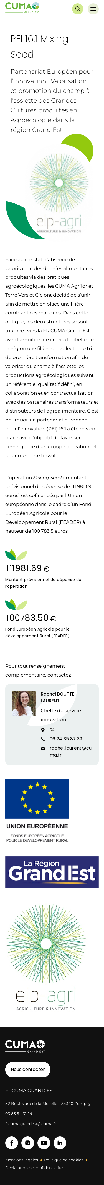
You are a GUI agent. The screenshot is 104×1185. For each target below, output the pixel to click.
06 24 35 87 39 (66, 739)
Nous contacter (28, 1069)
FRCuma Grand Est (30, 1090)
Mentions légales (21, 1159)
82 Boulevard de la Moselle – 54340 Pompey (48, 1103)
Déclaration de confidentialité (34, 1167)
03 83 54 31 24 (18, 1113)
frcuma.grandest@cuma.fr (30, 1123)
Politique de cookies (63, 1159)
